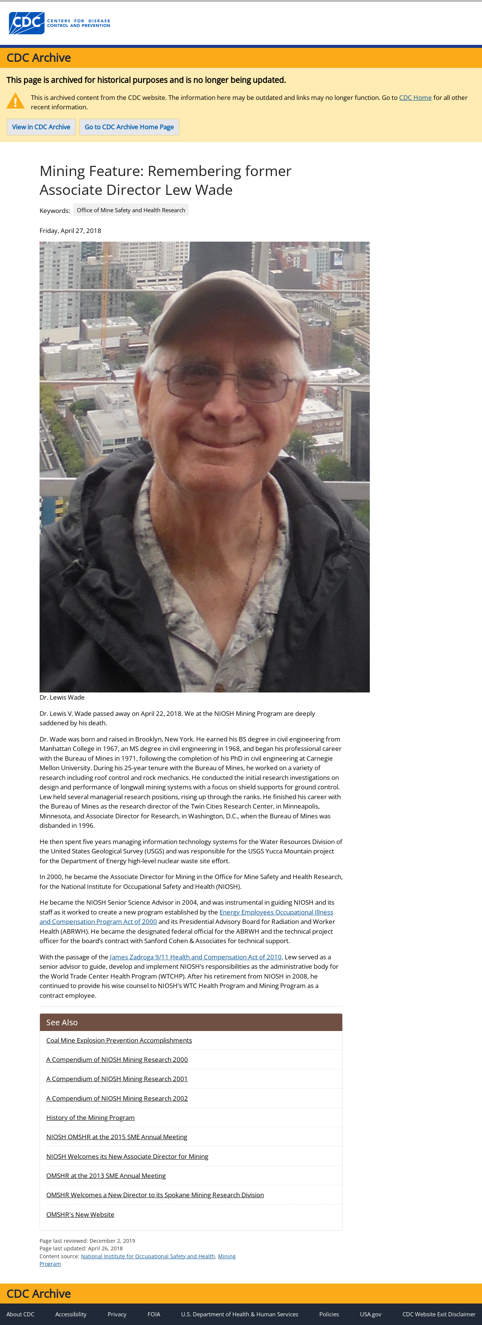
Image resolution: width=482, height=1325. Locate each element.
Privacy (117, 1314)
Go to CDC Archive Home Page (129, 127)
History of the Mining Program (90, 1117)
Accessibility (71, 1314)
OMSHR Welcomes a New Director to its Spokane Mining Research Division (155, 1194)
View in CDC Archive (41, 127)
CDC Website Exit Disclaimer (439, 1314)
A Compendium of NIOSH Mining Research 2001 (117, 1078)
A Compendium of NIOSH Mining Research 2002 (117, 1098)
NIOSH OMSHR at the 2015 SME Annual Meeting (116, 1136)
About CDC (20, 1314)
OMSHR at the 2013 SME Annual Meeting (106, 1175)
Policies (329, 1314)
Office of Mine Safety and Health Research (131, 210)
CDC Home (415, 97)
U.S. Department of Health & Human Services (239, 1314)
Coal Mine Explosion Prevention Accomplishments (119, 1040)
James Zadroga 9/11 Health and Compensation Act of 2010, (196, 957)
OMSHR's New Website (80, 1214)
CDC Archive (38, 57)
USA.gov (370, 1314)
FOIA (154, 1314)
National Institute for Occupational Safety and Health (148, 1256)
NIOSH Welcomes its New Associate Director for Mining (127, 1156)
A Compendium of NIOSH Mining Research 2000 (117, 1059)
